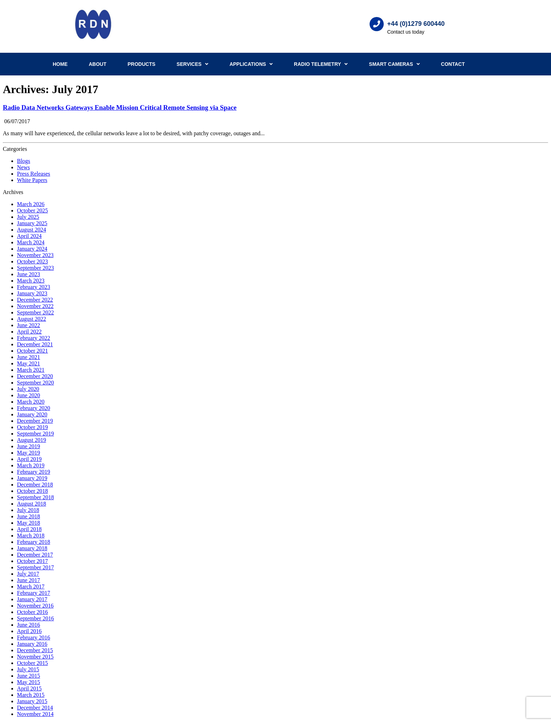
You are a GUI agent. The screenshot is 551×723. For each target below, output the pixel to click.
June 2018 (28, 516)
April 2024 (29, 236)
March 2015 (31, 695)
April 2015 (29, 688)
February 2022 (33, 338)
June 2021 (28, 357)
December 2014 (35, 708)
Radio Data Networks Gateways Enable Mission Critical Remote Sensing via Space (120, 107)
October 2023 (32, 261)
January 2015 (32, 701)
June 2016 (28, 625)
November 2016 (35, 606)
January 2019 (32, 478)
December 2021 (35, 344)
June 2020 (28, 395)
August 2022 (31, 319)
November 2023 (35, 255)
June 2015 (28, 676)
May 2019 (28, 453)
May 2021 (28, 363)
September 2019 (35, 434)
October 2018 (32, 491)
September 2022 (35, 312)
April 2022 (29, 332)
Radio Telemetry (321, 64)
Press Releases (33, 174)
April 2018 (29, 529)
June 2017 (28, 580)
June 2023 (28, 274)
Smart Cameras (394, 64)
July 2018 (28, 510)
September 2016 (35, 618)
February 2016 (33, 637)
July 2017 (28, 574)
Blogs (23, 161)
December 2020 (35, 376)
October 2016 (32, 612)
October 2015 (32, 663)
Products (142, 64)
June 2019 (28, 446)
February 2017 (33, 593)
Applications (251, 64)
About (97, 64)
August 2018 (31, 504)
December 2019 (35, 421)
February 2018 (33, 542)
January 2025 (32, 223)
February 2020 (33, 408)
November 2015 (35, 657)
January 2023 (32, 293)
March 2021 (31, 370)
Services (192, 64)
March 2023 (31, 281)
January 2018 (32, 548)
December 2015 (35, 650)
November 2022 (35, 306)
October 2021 (32, 351)
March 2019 (31, 465)
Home (60, 64)
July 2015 (28, 669)
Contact (453, 64)
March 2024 (31, 242)
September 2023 (35, 268)
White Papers (32, 180)
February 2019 (33, 472)
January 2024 (32, 249)
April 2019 (29, 459)
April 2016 (29, 631)
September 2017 (35, 567)
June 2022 (28, 325)
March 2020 (31, 402)
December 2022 (35, 300)
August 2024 (31, 230)
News (23, 167)
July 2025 (28, 217)
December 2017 (35, 555)
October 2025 (32, 210)
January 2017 (32, 599)
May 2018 (28, 523)
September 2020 (35, 383)
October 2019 (32, 427)
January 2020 (32, 414)
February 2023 (33, 287)
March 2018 (31, 536)
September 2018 (35, 497)
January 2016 (32, 644)
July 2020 (28, 389)
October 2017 (32, 561)
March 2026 (31, 204)
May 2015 (28, 682)
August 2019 (31, 440)
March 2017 (31, 586)
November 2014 (35, 714)
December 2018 (35, 485)
